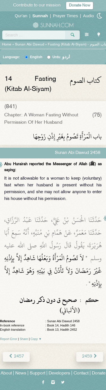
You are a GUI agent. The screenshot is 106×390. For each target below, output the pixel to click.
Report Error (8, 339)
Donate (98, 373)
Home (6, 44)
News (20, 373)
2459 (90, 356)
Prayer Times (65, 15)
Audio (88, 15)
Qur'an (21, 15)
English (36, 57)
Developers (59, 373)
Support (37, 373)
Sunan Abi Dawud (29, 44)
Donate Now (79, 5)
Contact (80, 373)
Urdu (61, 57)
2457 (16, 356)
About (6, 373)
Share (24, 339)
